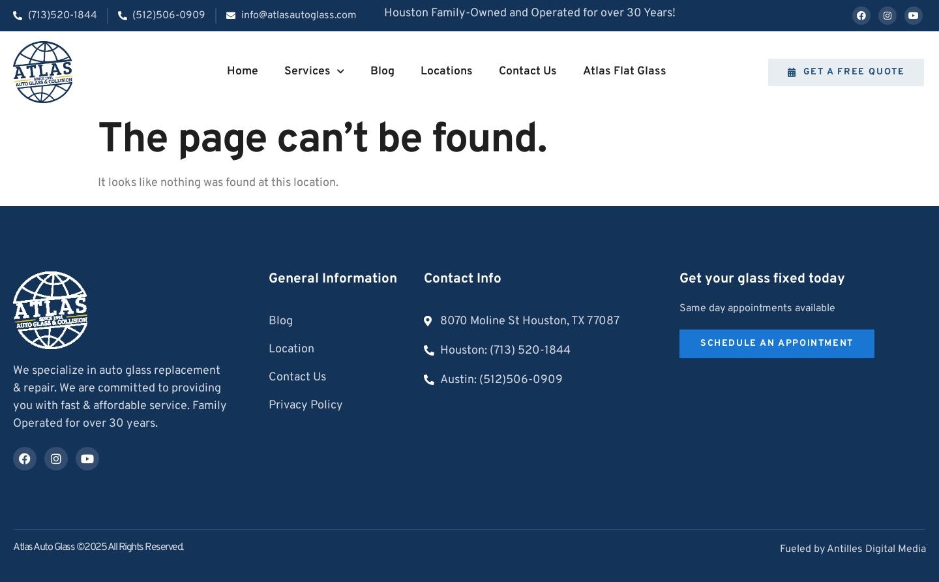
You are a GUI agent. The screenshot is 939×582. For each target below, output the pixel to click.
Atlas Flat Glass (624, 71)
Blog (382, 71)
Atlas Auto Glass (43, 547)
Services (314, 71)
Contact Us (528, 71)
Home (242, 71)
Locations (447, 71)
